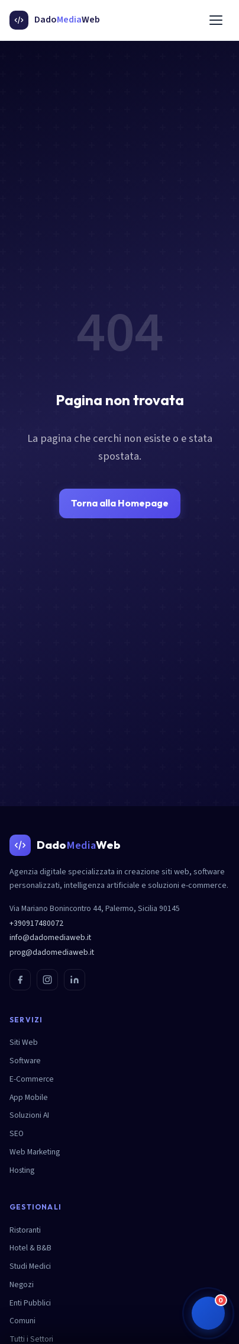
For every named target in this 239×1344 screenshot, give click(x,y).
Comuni (22, 1320)
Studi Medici (30, 1266)
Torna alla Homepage (120, 503)
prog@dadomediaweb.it (51, 952)
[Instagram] (47, 979)
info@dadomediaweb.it (50, 937)
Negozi (21, 1284)
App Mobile (28, 1097)
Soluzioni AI (29, 1115)
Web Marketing (34, 1151)
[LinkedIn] (74, 979)
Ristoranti (25, 1230)
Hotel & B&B (30, 1247)
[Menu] (216, 20)
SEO (16, 1133)
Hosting (21, 1170)
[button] (208, 1313)
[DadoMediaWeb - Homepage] (54, 20)
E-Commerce (31, 1079)
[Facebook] (20, 979)
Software (25, 1060)
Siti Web (23, 1042)
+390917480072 (36, 923)
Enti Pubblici (30, 1302)
